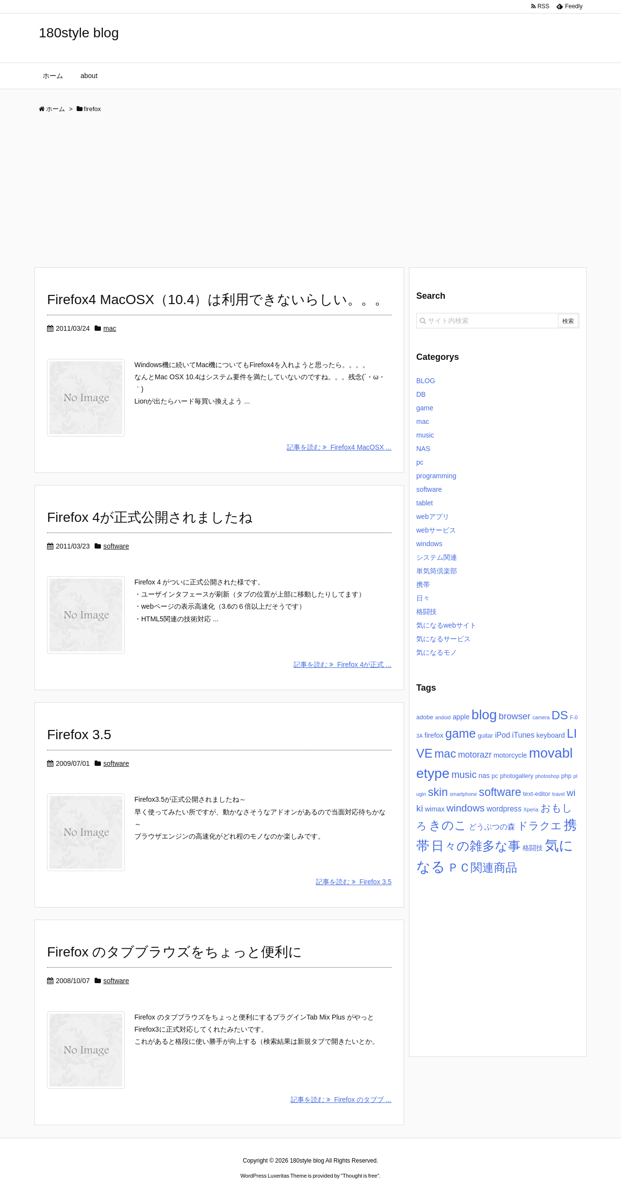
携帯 (423, 584)
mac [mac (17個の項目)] (445, 753)
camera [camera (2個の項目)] (541, 717)
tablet (424, 503)
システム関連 (436, 557)
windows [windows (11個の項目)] (465, 807)
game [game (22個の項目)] (460, 733)
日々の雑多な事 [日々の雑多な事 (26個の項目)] (476, 846)
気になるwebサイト (446, 625)
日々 (423, 598)
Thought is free (360, 1176)
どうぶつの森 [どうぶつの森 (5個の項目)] (492, 827)
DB (420, 394)
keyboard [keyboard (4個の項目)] (550, 735)
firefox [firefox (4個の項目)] (434, 735)
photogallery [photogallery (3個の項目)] (516, 776)
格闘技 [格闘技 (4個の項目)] (533, 848)
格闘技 (426, 611)
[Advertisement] (310, 194)
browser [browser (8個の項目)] (515, 716)
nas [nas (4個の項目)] (484, 775)
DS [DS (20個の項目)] (560, 715)
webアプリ (432, 516)
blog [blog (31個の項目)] (484, 714)
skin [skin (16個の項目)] (438, 792)
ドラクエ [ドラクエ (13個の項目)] (539, 826)
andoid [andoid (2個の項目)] (443, 717)
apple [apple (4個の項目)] (461, 717)
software (116, 546)
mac (109, 328)
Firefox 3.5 (79, 734)
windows (429, 544)
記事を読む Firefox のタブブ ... (341, 1099)
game (424, 408)
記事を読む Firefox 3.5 (354, 882)
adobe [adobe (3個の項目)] (424, 717)
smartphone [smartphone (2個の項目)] (463, 794)
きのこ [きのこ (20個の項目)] (448, 825)
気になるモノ (436, 652)
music (425, 435)
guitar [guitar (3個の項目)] (485, 735)
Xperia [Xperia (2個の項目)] (531, 809)
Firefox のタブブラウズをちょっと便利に (174, 951)
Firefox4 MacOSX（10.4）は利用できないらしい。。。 (217, 299)
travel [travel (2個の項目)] (558, 794)
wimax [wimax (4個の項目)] (435, 809)
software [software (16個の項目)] (500, 792)
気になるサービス (443, 639)
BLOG (425, 381)
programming (436, 476)
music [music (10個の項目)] (463, 774)
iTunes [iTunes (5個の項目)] (523, 735)
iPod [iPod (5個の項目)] (502, 735)
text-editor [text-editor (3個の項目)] (536, 794)
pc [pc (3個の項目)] (494, 776)
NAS (423, 449)
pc (420, 462)
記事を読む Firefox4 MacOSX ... (339, 447)
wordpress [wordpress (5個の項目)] (504, 809)
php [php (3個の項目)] (566, 776)
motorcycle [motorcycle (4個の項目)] (510, 755)
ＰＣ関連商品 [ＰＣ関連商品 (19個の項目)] (482, 867)
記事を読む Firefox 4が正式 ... (343, 664)
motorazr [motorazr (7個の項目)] (474, 755)
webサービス (436, 530)
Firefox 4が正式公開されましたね (150, 517)
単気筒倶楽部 (436, 571)
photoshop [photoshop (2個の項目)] (547, 776)
